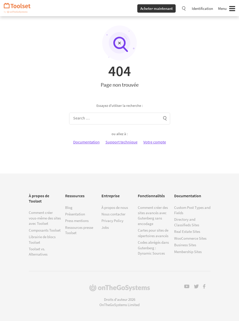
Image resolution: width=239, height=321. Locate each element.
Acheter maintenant (156, 8)
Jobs (105, 227)
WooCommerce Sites (190, 238)
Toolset (19, 8)
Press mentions (77, 220)
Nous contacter (113, 214)
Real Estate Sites (187, 231)
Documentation (86, 141)
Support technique (121, 141)
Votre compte (154, 141)
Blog (68, 207)
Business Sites (185, 244)
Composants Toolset (45, 230)
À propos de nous (114, 207)
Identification (202, 8)
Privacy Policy (112, 220)
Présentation (75, 214)
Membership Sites (188, 251)
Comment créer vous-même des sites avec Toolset (45, 218)
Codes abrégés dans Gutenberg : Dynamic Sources (153, 248)
